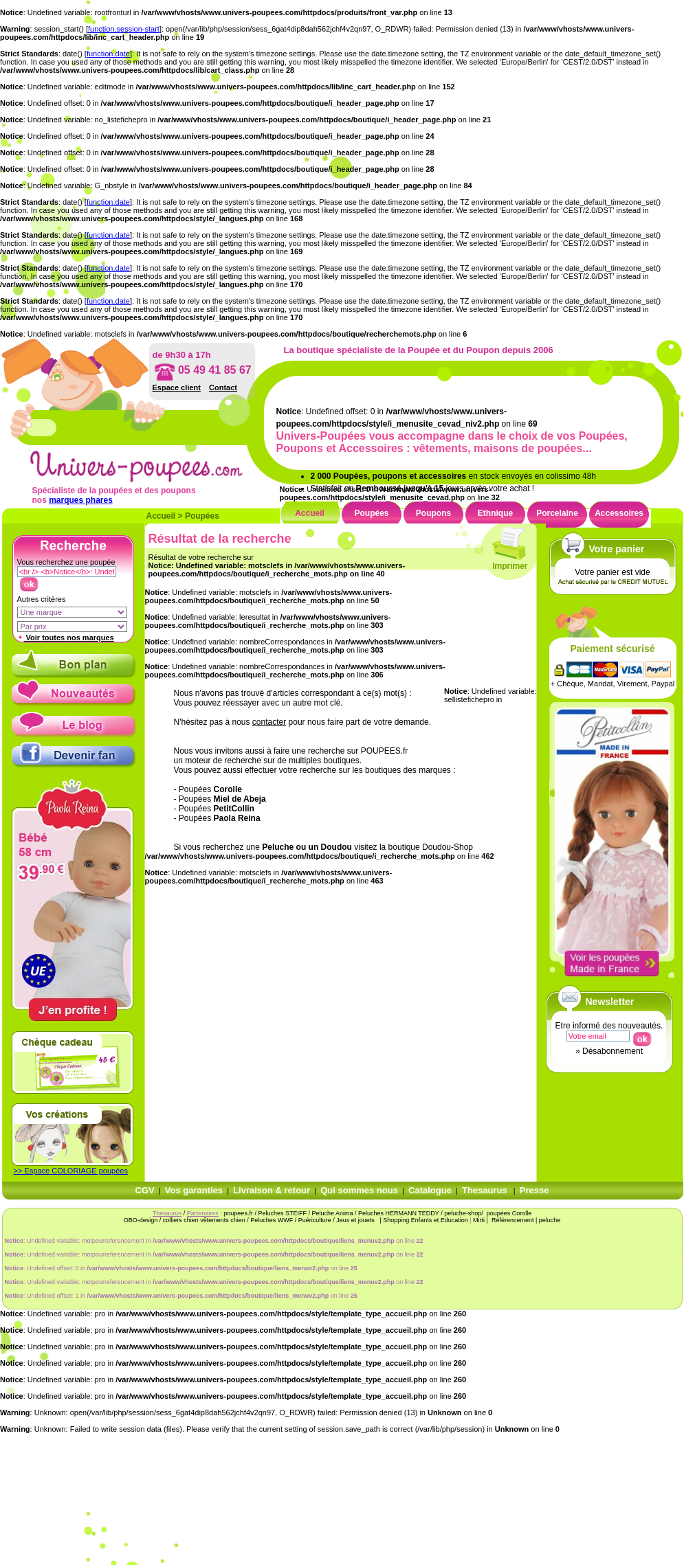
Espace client (177, 387)
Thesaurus (484, 1190)
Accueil (161, 516)
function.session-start (123, 29)
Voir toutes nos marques (65, 637)
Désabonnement (612, 1051)
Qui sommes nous (359, 1190)
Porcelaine (557, 513)
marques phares (81, 500)
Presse (534, 1190)
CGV (145, 1190)
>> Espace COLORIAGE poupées (71, 1171)
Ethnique (495, 513)
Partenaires (203, 1213)
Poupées (202, 516)
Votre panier (617, 548)
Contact (223, 387)
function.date (108, 53)
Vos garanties (194, 1190)
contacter (269, 722)
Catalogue (430, 1190)
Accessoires (619, 513)
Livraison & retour (271, 1190)
